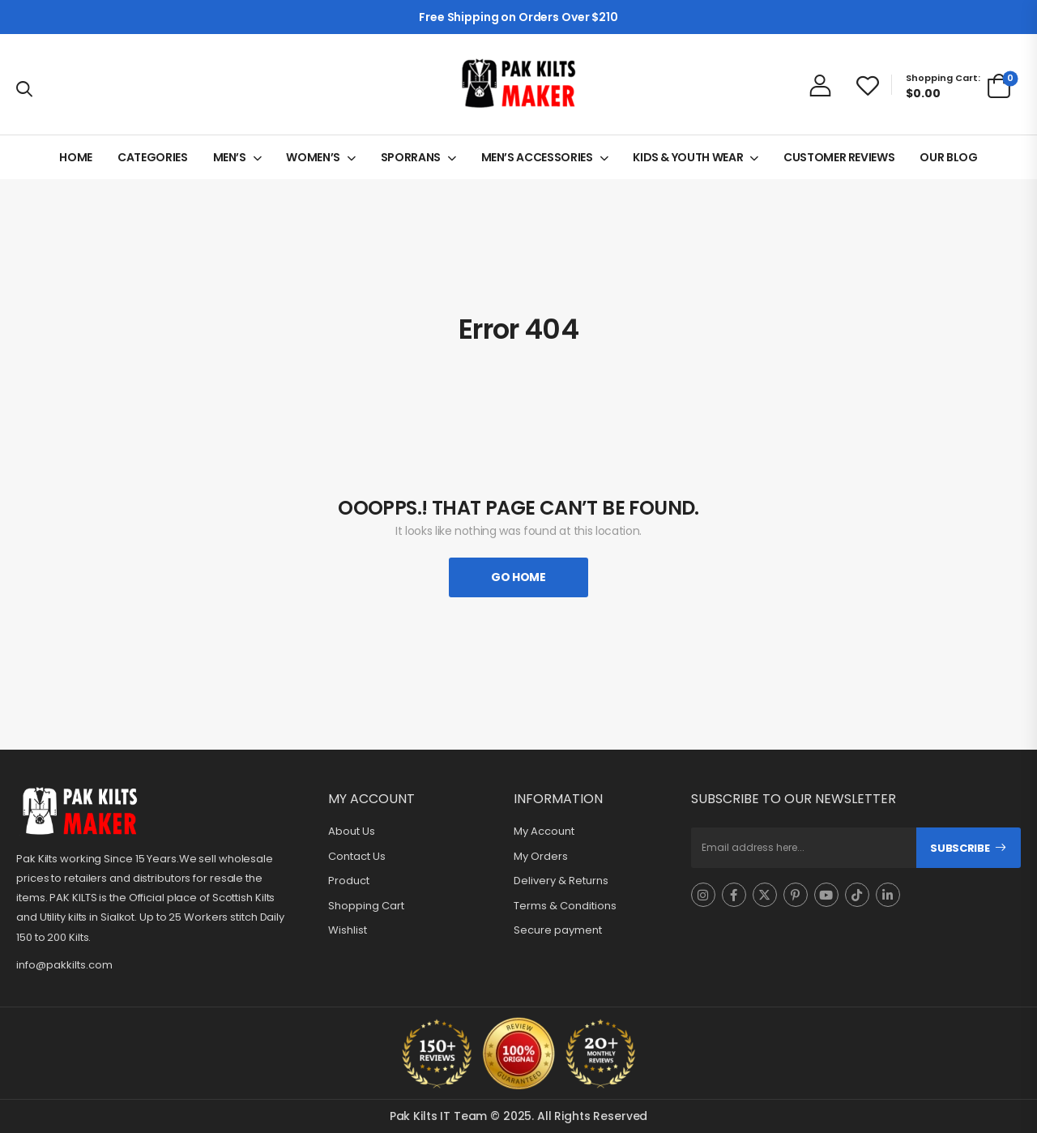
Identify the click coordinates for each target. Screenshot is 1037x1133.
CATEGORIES (152, 157)
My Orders (541, 856)
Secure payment (558, 930)
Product (348, 880)
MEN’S (229, 157)
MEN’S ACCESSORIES (537, 157)
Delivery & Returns (561, 880)
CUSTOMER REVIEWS (838, 157)
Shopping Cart (366, 906)
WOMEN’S (313, 157)
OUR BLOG (948, 157)
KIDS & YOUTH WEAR (688, 157)
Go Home (518, 577)
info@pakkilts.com (64, 965)
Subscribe (959, 848)
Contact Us (357, 856)
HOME (75, 157)
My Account (544, 831)
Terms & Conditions (565, 906)
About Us (351, 831)
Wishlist (347, 930)
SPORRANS (411, 157)
